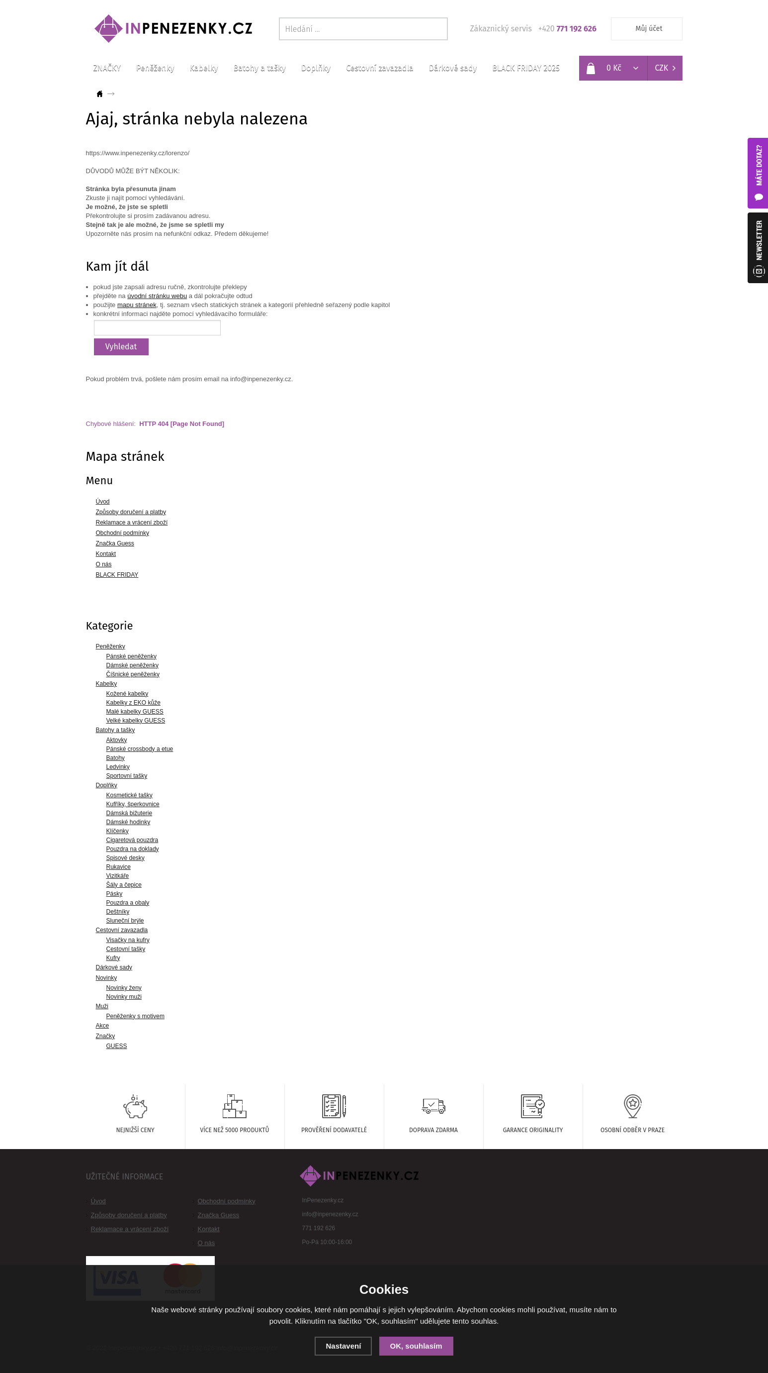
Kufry (113, 957)
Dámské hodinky (128, 822)
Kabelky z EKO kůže (133, 702)
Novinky (106, 977)
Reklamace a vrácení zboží (130, 1229)
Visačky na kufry (128, 940)
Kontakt (209, 1229)
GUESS (116, 1046)
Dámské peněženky (132, 665)
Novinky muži (124, 996)
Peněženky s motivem (135, 1016)
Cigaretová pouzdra (132, 840)
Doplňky (316, 68)
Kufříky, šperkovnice (133, 804)
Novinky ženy (124, 987)
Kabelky (204, 68)
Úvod (98, 1201)
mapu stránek (137, 305)
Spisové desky (125, 857)
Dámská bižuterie (129, 813)
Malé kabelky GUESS (135, 711)
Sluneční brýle (125, 920)
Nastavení (343, 1346)
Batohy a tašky (260, 68)
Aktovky (116, 740)
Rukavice (118, 866)
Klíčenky (117, 831)
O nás (206, 1243)
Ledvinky (118, 766)
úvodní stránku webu (157, 296)
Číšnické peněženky (133, 674)
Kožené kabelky (127, 693)
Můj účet (649, 28)
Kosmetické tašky (129, 795)
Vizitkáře (117, 875)
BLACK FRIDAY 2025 (526, 68)
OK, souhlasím (416, 1346)
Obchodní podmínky (227, 1201)
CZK (662, 68)
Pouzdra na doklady (132, 848)
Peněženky (155, 68)
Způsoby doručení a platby (129, 1215)
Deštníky (118, 911)
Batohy (115, 757)
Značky (105, 1036)
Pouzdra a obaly (128, 902)
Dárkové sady (453, 68)
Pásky (114, 893)
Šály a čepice (124, 884)
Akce (102, 1025)
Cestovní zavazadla (380, 68)
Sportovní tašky (127, 775)
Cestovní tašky (126, 949)
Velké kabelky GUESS (136, 720)
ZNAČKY (107, 68)
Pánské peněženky (131, 656)
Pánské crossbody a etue (139, 748)
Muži (102, 1006)
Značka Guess (219, 1215)
